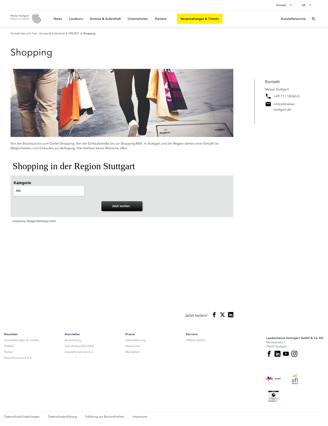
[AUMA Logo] (273, 379)
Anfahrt (9, 346)
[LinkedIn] (277, 354)
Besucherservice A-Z (18, 358)
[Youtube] (286, 354)
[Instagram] (294, 354)
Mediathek (132, 352)
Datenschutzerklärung (62, 416)
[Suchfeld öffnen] (313, 19)
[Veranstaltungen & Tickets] (199, 19)
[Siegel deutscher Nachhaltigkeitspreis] (273, 396)
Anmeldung (73, 340)
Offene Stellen (195, 340)
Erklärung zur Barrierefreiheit (104, 416)
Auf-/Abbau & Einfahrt (79, 346)
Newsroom (132, 346)
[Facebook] (269, 354)
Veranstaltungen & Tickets (21, 340)
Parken (8, 352)
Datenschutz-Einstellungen (22, 416)
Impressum (140, 416)
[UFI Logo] (295, 379)
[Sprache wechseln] (307, 5)
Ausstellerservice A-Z (79, 352)
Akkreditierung (135, 340)
